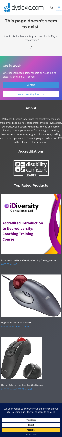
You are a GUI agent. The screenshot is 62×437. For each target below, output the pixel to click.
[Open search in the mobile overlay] (51, 7)
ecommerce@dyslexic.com (31, 94)
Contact (31, 84)
